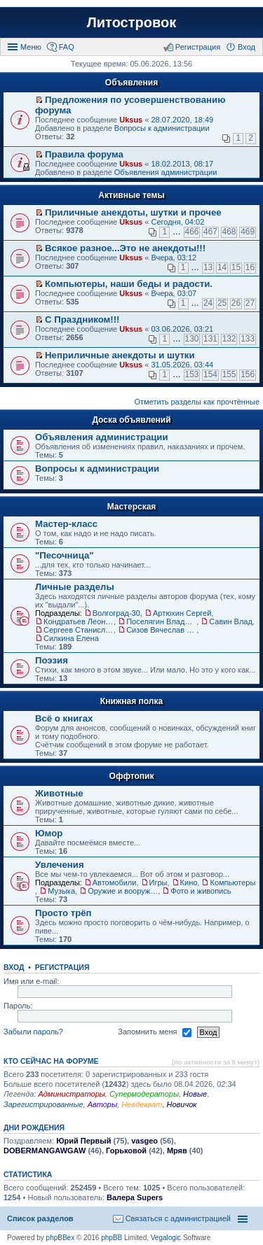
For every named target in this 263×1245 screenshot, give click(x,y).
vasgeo (144, 1141)
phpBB (111, 1238)
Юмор (48, 833)
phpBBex (60, 1238)
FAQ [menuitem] (66, 47)
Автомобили (115, 882)
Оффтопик (131, 776)
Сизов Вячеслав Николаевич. (161, 630)
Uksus (130, 119)
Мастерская (131, 507)
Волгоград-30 (116, 613)
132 (229, 339)
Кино (189, 882)
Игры (158, 882)
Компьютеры (232, 882)
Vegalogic (166, 1238)
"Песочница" (64, 555)
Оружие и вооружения (123, 891)
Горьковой (126, 1150)
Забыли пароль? (33, 1031)
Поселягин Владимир (161, 621)
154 (210, 374)
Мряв (177, 1150)
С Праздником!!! (82, 319)
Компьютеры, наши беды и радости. (129, 284)
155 (229, 374)
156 (248, 374)
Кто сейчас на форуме (51, 1061)
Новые (195, 1094)
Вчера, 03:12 (173, 257)
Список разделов (40, 1218)
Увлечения (59, 864)
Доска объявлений (131, 420)
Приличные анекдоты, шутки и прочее (133, 212)
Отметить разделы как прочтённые (197, 402)
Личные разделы (74, 587)
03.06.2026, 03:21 (182, 329)
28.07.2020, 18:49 (182, 119)
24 (208, 303)
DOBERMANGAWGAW (45, 1150)
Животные (59, 793)
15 (236, 267)
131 (210, 339)
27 (250, 303)
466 (192, 232)
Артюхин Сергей (182, 613)
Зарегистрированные (43, 1104)
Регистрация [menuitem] (197, 47)
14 (222, 267)
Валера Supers (135, 1197)
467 (210, 232)
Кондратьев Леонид (78, 621)
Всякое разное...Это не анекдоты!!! (125, 248)
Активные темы (131, 195)
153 (192, 374)
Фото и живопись (200, 891)
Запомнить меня (154, 1032)
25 (222, 303)
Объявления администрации (165, 172)
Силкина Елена (71, 638)
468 (229, 232)
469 (248, 232)
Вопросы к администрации (162, 128)
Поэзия (51, 660)
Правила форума (84, 154)
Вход (14, 967)
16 (250, 267)
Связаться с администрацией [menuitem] (178, 1218)
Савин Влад (230, 621)
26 (236, 303)
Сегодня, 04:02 (177, 222)
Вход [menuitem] (246, 47)
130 (192, 339)
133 (248, 339)
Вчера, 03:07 (173, 293)
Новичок (182, 1104)
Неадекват (141, 1104)
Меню (30, 47)
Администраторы (71, 1094)
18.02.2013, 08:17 (182, 164)
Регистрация (62, 967)
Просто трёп (63, 913)
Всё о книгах (64, 718)
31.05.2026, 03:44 (182, 364)
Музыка (61, 891)
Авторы (102, 1104)
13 (208, 267)
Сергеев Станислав (78, 630)
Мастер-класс (66, 524)
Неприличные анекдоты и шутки (120, 355)
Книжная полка (131, 701)
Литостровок (131, 22)
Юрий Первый (83, 1141)
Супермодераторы (144, 1094)
